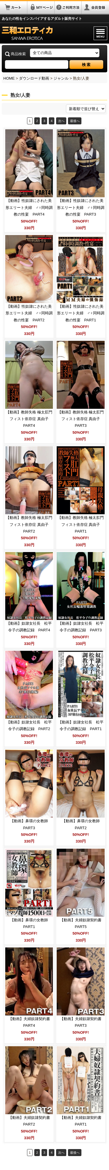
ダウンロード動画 (34, 78)
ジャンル (61, 78)
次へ (61, 121)
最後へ (75, 121)
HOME (9, 78)
